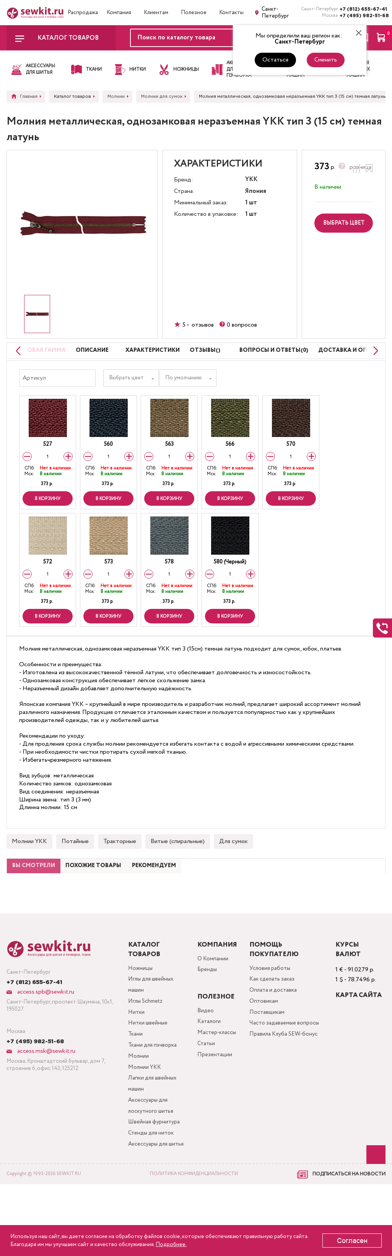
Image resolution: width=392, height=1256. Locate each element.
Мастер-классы (217, 1074)
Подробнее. (171, 1244)
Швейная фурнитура (154, 1178)
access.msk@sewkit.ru (45, 1090)
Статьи (205, 1086)
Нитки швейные (148, 1068)
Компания (119, 12)
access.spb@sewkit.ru (45, 1030)
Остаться (275, 59)
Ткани (135, 1080)
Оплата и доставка (276, 1032)
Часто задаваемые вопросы (287, 1068)
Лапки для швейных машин (153, 1135)
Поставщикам (269, 1056)
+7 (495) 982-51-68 (362, 16)
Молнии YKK (29, 862)
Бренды (206, 1010)
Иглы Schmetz (146, 1044)
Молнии (138, 1105)
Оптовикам (266, 1044)
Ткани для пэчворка (153, 1093)
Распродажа (83, 12)
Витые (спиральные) (178, 862)
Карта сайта (360, 1034)
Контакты (231, 12)
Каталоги (208, 1062)
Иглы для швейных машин (152, 1025)
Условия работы (272, 1007)
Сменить (325, 59)
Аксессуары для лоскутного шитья (151, 1160)
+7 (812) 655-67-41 (362, 9)
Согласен (352, 1241)
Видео (204, 1050)
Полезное (194, 12)
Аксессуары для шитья (149, 1209)
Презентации (213, 1098)
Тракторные (119, 862)
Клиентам (156, 12)
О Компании (212, 998)
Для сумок (233, 862)
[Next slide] (373, 361)
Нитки (136, 1056)
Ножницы (140, 1007)
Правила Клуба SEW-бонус (280, 1086)
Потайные (75, 862)
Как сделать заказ (275, 1019)
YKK (251, 179)
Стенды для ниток (152, 1190)
